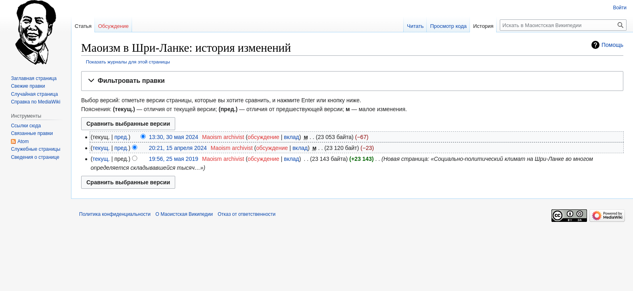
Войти (620, 8)
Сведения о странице (35, 157)
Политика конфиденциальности (115, 214)
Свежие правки (28, 86)
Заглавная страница (34, 78)
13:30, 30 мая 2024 (173, 137)
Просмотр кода (448, 26)
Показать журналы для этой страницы (128, 61)
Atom (23, 141)
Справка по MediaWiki (35, 102)
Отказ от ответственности (246, 214)
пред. (121, 137)
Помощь (612, 45)
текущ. (101, 148)
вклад (291, 137)
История (483, 26)
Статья (83, 26)
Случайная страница (34, 94)
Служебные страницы (35, 149)
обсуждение (263, 137)
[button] (352, 81)
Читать (415, 26)
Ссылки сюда (26, 126)
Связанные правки (32, 133)
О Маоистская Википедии (184, 214)
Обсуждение (113, 26)
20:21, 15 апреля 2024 (178, 148)
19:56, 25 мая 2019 (173, 159)
